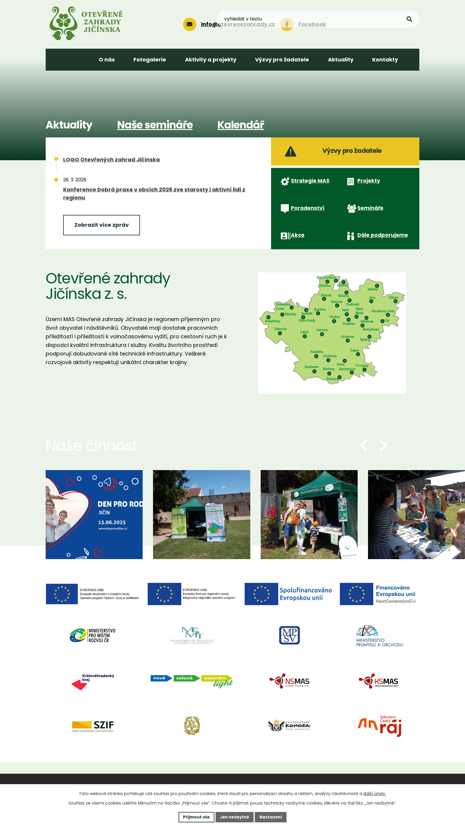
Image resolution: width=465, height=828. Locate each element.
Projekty (366, 189)
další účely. (374, 793)
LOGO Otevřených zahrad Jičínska (111, 159)
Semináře (368, 221)
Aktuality (69, 125)
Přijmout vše (194, 817)
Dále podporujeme (381, 253)
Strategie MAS (308, 189)
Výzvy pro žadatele (338, 154)
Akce (295, 253)
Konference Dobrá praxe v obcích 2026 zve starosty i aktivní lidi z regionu (154, 193)
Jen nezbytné (234, 817)
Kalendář (240, 125)
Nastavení (273, 817)
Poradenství (306, 221)
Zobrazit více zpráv (101, 225)
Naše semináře (155, 125)
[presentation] (363, 465)
